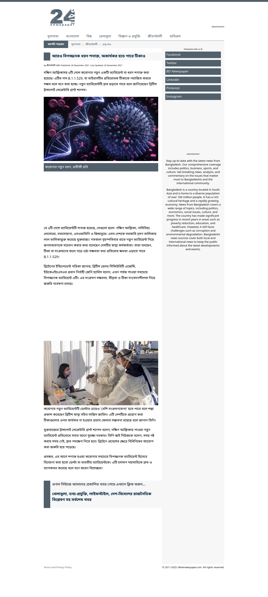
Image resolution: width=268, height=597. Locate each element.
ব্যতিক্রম (175, 36)
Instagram (174, 97)
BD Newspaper (177, 71)
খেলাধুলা (105, 36)
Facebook (173, 55)
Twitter (171, 63)
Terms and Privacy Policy (58, 567)
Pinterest (173, 88)
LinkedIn (172, 80)
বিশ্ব (89, 36)
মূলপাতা (52, 36)
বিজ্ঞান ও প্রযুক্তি (129, 36)
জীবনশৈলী (155, 36)
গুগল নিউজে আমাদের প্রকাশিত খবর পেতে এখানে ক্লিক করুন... (99, 484)
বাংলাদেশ (72, 36)
